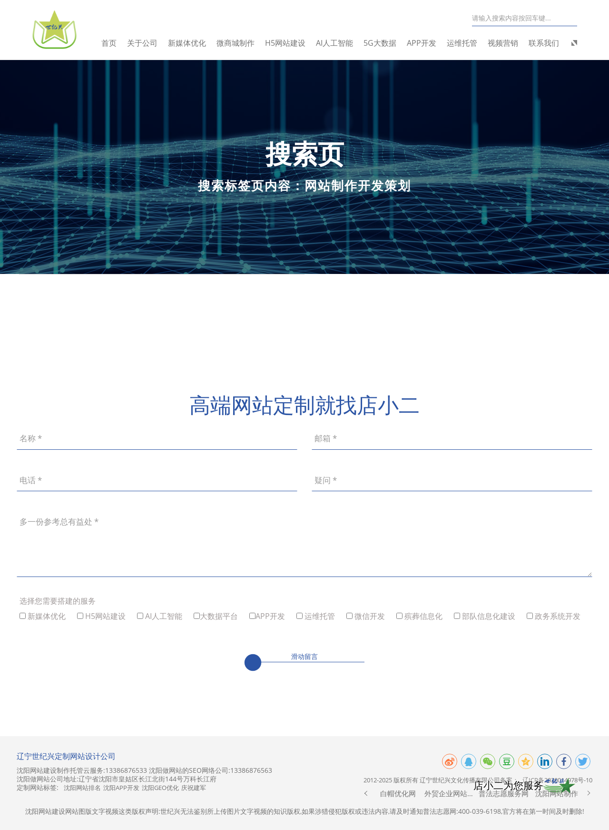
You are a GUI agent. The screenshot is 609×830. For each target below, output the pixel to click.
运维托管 (465, 43)
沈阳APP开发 (121, 787)
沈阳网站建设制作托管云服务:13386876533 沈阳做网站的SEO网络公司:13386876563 (144, 770)
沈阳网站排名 (82, 787)
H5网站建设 (288, 43)
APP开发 (425, 43)
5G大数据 (383, 43)
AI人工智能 (337, 43)
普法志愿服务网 (504, 793)
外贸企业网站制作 (450, 793)
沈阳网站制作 (556, 793)
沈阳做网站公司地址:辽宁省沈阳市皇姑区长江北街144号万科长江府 (116, 779)
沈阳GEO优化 (160, 787)
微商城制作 (239, 43)
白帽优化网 (398, 793)
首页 (112, 43)
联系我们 (547, 43)
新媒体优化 (190, 43)
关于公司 (145, 43)
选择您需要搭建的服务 (58, 601)
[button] (366, 793)
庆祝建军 (193, 787)
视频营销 (506, 43)
